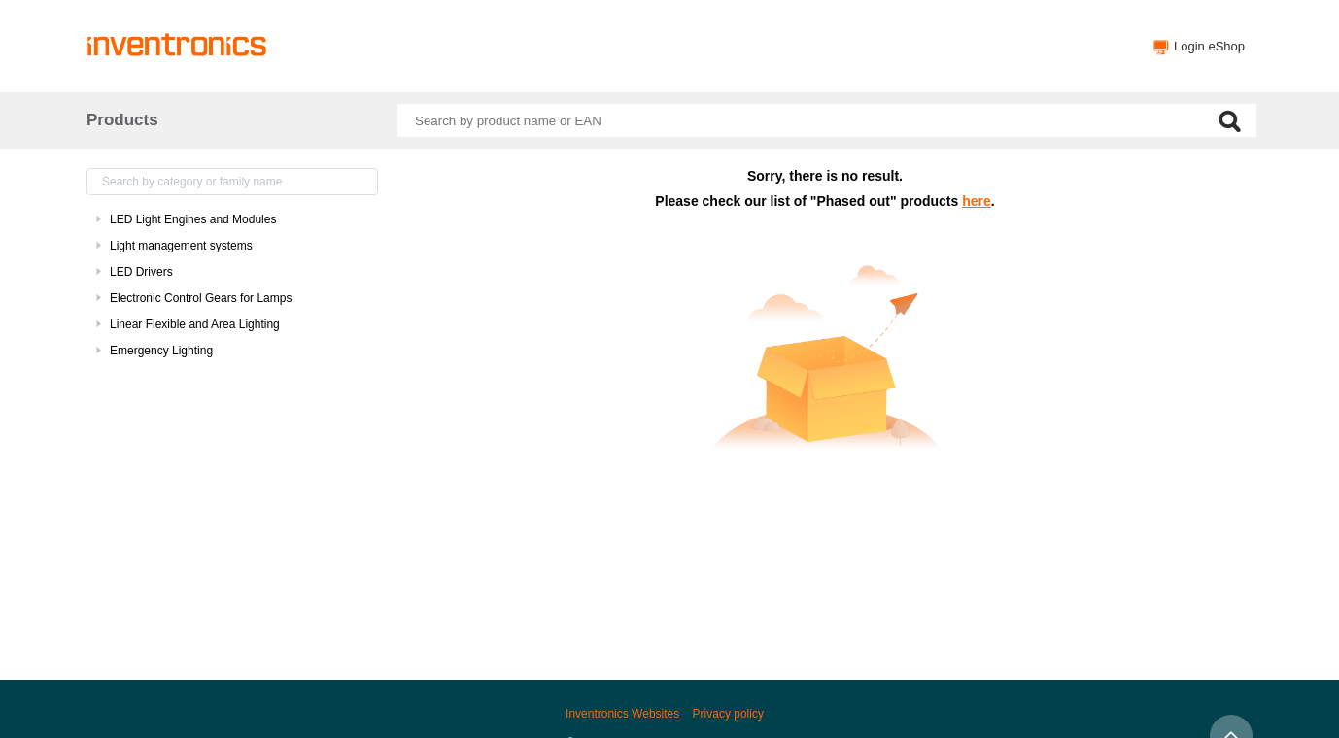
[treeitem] (232, 219)
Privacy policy (728, 714)
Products (122, 120)
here (976, 201)
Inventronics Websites (622, 714)
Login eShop (1209, 46)
